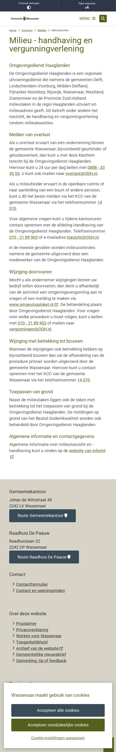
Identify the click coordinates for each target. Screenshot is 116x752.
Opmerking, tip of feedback (41, 660)
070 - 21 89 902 (32, 323)
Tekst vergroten (87, 5)
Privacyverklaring (32, 630)
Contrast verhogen (29, 6)
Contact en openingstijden (40, 590)
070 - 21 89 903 (23, 237)
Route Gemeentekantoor (42, 515)
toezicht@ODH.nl (83, 237)
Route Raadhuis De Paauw (44, 557)
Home (12, 30)
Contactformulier (32, 584)
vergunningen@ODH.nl (30, 329)
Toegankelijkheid (32, 642)
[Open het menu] (87, 18)
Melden (42, 30)
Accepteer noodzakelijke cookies (57, 725)
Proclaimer (26, 623)
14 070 (83, 380)
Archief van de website (39, 648)
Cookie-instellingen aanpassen (58, 737)
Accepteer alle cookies (58, 710)
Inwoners (27, 30)
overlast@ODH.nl (81, 173)
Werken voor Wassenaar (39, 636)
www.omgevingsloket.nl (33, 304)
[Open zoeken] (103, 18)
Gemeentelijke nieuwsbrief (41, 654)
